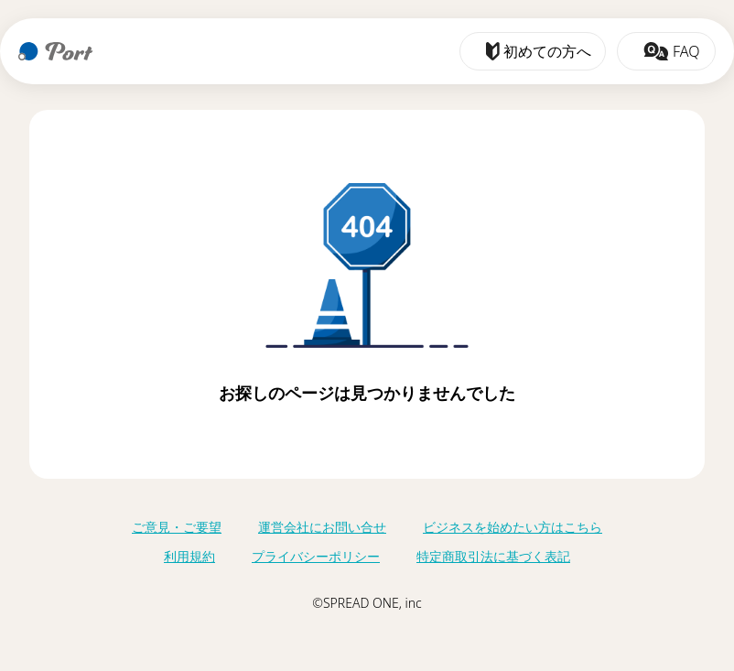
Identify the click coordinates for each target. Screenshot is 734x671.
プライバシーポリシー (316, 556)
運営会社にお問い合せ (322, 527)
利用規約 (189, 556)
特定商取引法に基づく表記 (493, 556)
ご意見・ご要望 (176, 527)
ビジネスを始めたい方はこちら (512, 527)
